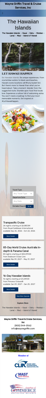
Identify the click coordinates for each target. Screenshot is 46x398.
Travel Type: (17, 190)
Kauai (24, 308)
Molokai (39, 308)
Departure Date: (19, 197)
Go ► (30, 206)
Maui (19, 310)
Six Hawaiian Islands (10, 77)
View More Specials (23, 296)
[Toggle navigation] (3, 14)
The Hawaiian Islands (11, 308)
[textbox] (23, 194)
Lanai (12, 310)
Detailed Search (19, 206)
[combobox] (23, 193)
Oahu (31, 308)
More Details (11, 236)
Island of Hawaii (30, 310)
